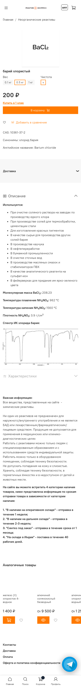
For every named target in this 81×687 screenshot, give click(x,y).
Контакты (9, 644)
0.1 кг (8, 82)
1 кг (31, 82)
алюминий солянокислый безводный (46, 598)
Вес (5, 77)
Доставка (9, 651)
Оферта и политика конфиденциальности (31, 663)
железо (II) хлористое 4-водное (11, 598)
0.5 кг (20, 82)
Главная (8, 19)
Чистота (46, 77)
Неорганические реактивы (36, 19)
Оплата (8, 657)
